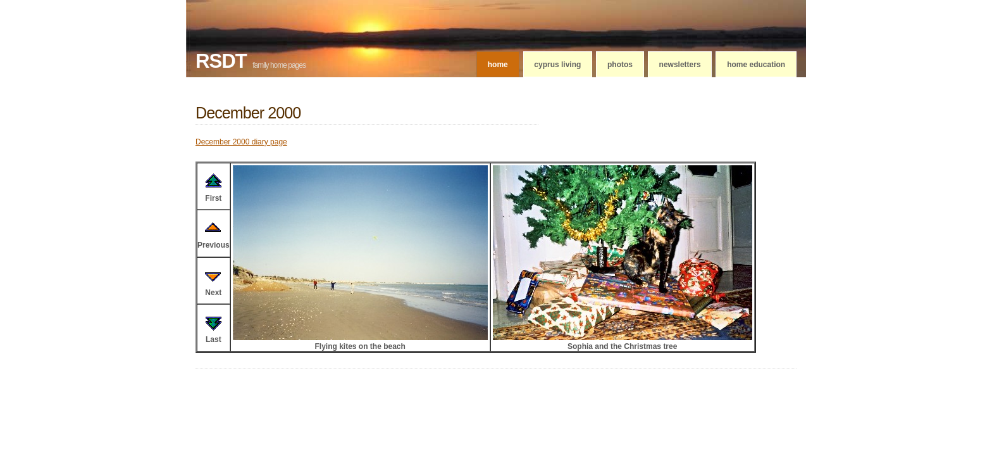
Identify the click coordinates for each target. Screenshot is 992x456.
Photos (620, 64)
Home (498, 64)
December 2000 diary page (241, 141)
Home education (756, 64)
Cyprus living (557, 64)
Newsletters (680, 64)
